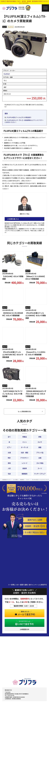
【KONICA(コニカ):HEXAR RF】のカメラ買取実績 (12, 314)
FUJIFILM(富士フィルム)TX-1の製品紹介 (19, 117)
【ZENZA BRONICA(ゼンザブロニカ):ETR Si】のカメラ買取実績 (35, 393)
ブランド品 (39, 452)
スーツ (40, 468)
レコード (24, 463)
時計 (9, 458)
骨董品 (24, 437)
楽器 (39, 447)
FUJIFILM (10, 27)
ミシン (24, 442)
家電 (39, 437)
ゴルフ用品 (39, 463)
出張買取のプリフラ (6, 479)
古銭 (39, 458)
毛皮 (9, 474)
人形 (9, 468)
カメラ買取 (15, 479)
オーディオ (24, 447)
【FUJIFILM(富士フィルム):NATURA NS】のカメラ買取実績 (12, 354)
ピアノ (9, 447)
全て (9, 437)
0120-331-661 (11, 695)
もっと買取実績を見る (24, 411)
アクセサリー (24, 458)
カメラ (4, 27)
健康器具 (24, 474)
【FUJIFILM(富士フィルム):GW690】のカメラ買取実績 (35, 315)
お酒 (9, 452)
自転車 (24, 468)
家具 (9, 463)
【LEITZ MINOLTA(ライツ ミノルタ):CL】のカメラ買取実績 (12, 393)
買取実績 (22, 479)
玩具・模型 (24, 452)
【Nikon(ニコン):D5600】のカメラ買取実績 (35, 277)
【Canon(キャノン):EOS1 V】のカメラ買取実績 (35, 353)
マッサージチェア (39, 474)
